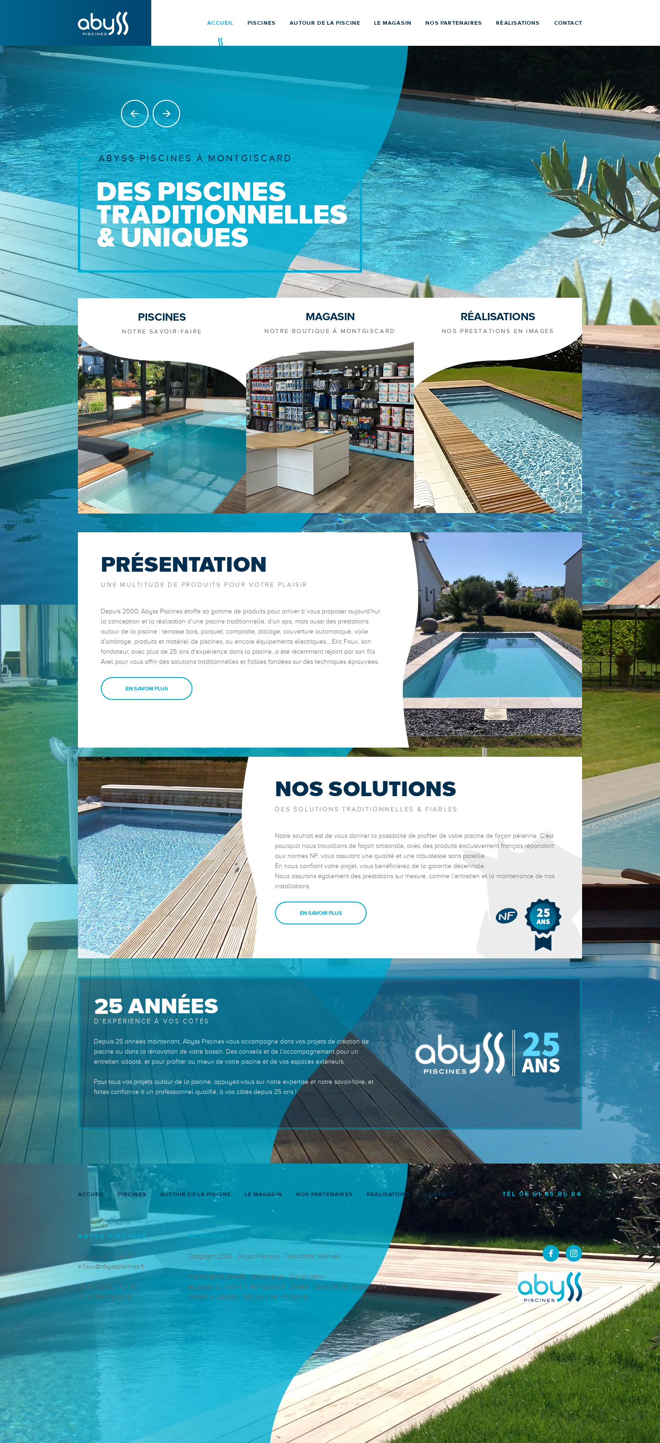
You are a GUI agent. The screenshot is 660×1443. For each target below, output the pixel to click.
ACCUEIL (220, 23)
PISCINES (262, 23)
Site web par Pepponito (276, 1295)
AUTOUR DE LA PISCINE (325, 23)
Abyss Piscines (258, 1255)
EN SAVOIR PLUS (147, 687)
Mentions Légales (213, 1295)
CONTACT (568, 23)
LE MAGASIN (393, 23)
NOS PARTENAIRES (453, 23)
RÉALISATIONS (518, 23)
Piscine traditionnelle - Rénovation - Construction (256, 1275)
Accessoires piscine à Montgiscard (236, 1285)
